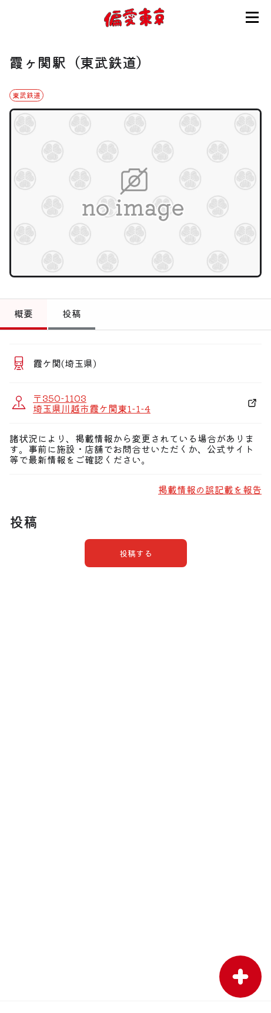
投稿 (71, 313)
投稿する (135, 553)
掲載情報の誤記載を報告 (210, 489)
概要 (23, 313)
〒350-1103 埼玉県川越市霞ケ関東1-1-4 (91, 403)
